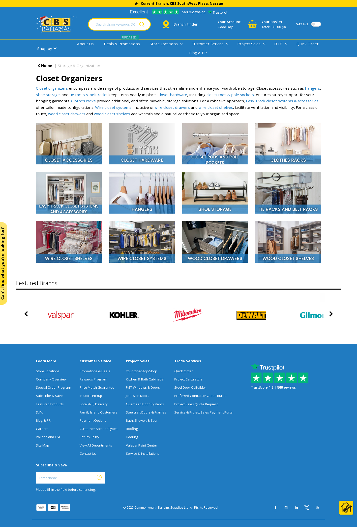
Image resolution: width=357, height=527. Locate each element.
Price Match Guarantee (97, 387)
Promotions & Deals (95, 371)
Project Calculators (188, 379)
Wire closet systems (113, 107)
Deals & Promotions (122, 43)
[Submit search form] (142, 24)
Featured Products (50, 404)
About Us (85, 43)
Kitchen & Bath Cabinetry (145, 379)
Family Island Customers (98, 412)
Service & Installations (142, 453)
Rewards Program (93, 379)
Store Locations (164, 43)
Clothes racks (83, 100)
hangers (312, 88)
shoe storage (48, 94)
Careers (42, 428)
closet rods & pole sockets (230, 94)
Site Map (42, 445)
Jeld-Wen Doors (137, 395)
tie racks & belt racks (88, 94)
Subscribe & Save (49, 395)
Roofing (132, 428)
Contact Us (88, 453)
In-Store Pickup (91, 395)
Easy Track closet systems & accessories (282, 100)
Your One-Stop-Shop (141, 371)
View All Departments (96, 445)
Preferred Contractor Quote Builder (201, 395)
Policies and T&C (48, 437)
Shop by (44, 48)
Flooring (132, 437)
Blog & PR (198, 52)
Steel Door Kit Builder (190, 387)
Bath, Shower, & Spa (141, 420)
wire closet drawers (172, 107)
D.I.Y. (278, 43)
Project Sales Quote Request (196, 404)
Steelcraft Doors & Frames (146, 412)
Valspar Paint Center (141, 445)
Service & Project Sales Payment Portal (203, 412)
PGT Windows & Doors (143, 387)
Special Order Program (53, 387)
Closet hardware (172, 94)
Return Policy (89, 437)
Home (44, 65)
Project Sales (249, 43)
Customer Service (208, 43)
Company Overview (51, 379)
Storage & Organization (79, 65)
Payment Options (93, 420)
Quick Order (308, 43)
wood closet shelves (112, 113)
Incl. (302, 24)
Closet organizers (52, 88)
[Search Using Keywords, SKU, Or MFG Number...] (119, 24)
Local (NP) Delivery (94, 404)
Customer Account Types (99, 428)
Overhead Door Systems (145, 404)
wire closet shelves (216, 107)
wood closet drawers (66, 113)
